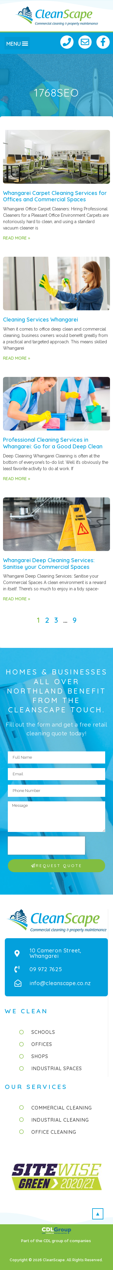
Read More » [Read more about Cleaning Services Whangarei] (16, 358)
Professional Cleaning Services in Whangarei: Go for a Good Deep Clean (52, 443)
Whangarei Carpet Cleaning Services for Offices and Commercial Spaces (55, 196)
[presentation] (46, 845)
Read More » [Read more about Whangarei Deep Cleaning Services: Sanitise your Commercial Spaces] (16, 599)
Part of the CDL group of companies (56, 1241)
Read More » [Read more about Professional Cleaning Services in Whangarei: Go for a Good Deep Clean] (16, 478)
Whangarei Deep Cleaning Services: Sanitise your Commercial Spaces (49, 563)
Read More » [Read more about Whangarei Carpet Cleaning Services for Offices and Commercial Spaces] (16, 238)
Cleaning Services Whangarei (40, 319)
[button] (17, 43)
